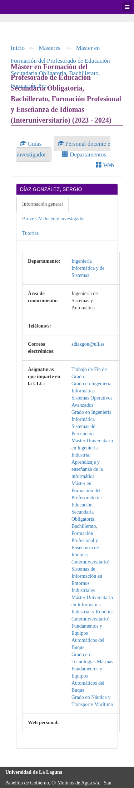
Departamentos (84, 154)
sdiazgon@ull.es (88, 344)
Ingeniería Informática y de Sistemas (88, 268)
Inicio (18, 48)
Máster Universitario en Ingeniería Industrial (92, 448)
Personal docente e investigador (63, 149)
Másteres (50, 48)
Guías (31, 143)
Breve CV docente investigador (53, 218)
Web (105, 165)
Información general (42, 204)
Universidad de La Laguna (25, 7)
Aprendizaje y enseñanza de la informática (87, 469)
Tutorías (30, 233)
